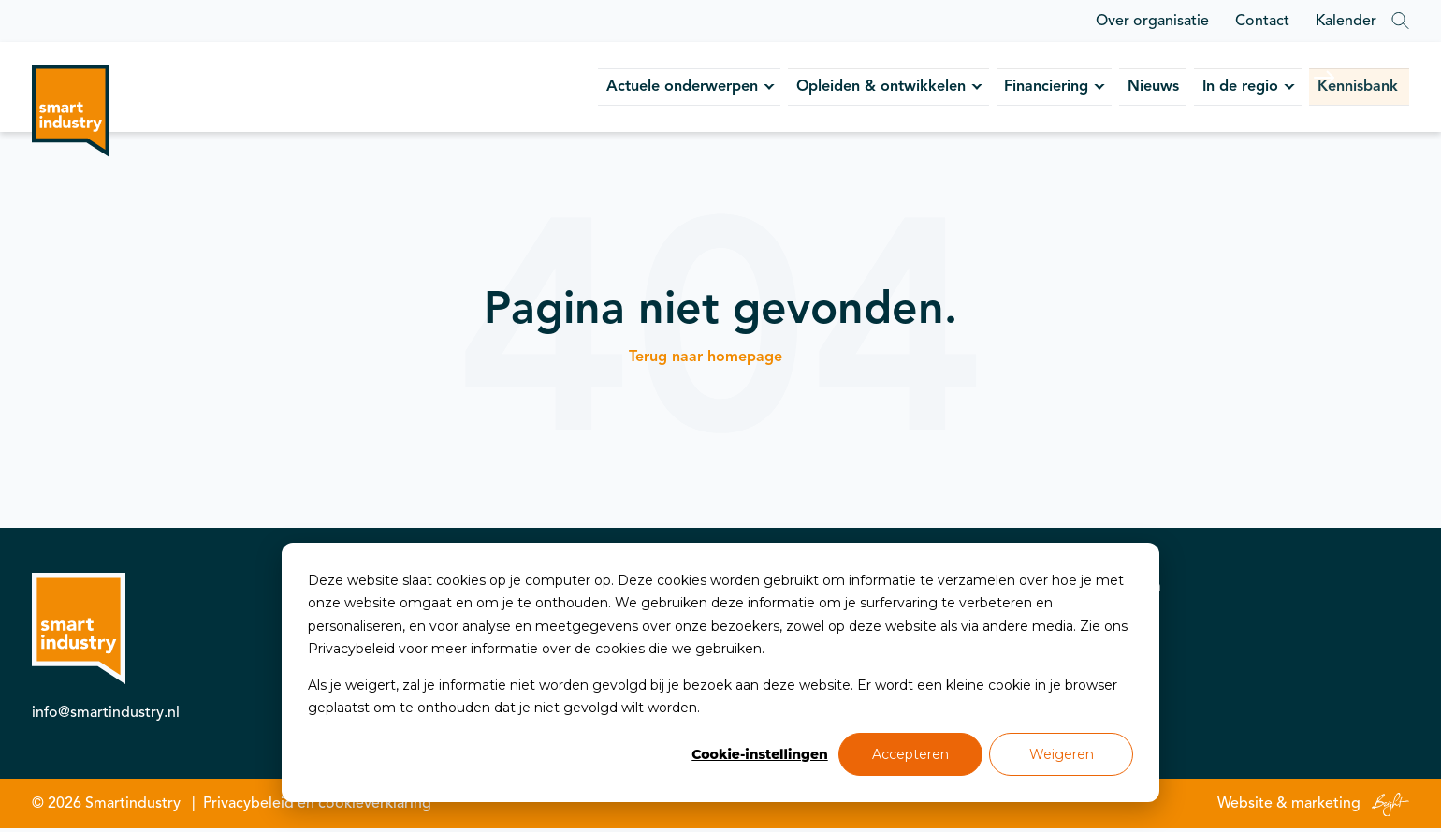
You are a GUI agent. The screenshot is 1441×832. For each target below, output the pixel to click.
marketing (1326, 806)
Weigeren (1061, 754)
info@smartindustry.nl (106, 716)
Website (1245, 806)
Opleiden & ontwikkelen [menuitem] (733, 89)
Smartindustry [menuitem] (133, 806)
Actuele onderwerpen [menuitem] (502, 89)
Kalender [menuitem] (1346, 20)
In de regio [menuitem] (1165, 89)
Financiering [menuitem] (928, 89)
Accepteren (910, 754)
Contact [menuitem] (1262, 20)
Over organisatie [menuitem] (1152, 20)
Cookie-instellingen (759, 754)
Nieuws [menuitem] (1056, 89)
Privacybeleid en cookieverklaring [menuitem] (317, 806)
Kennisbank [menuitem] (1312, 89)
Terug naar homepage (705, 360)
